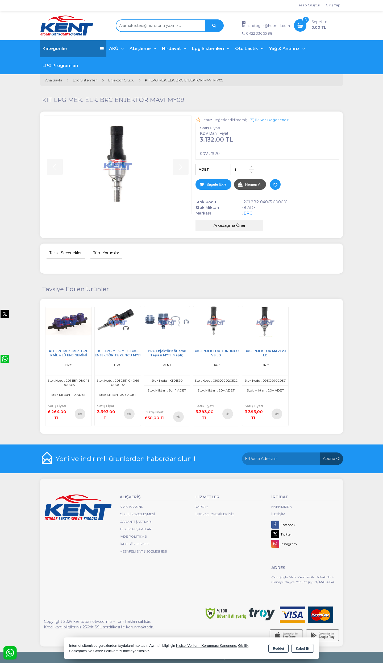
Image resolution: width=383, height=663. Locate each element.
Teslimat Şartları (136, 529)
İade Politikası (133, 536)
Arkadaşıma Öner (229, 225)
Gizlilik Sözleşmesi (137, 514)
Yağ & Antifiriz (285, 48)
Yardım (201, 507)
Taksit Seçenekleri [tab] (65, 252)
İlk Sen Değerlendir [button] (269, 120)
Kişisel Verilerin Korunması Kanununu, (206, 646)
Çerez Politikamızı (107, 651)
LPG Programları (60, 65)
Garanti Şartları (136, 522)
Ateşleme (141, 48)
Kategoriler (73, 49)
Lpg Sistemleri (208, 48)
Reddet (278, 648)
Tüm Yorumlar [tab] (106, 252)
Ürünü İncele (79, 414)
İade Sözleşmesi (134, 544)
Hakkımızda (281, 507)
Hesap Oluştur (308, 5)
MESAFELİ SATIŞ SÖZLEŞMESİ (143, 551)
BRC (248, 213)
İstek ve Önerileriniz (214, 514)
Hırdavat (172, 48)
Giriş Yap (333, 5)
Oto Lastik (247, 48)
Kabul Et (302, 648)
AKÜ (114, 48)
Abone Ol (331, 458)
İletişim (278, 514)
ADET (204, 169)
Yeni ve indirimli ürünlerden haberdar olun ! (125, 459)
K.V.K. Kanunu (131, 507)
